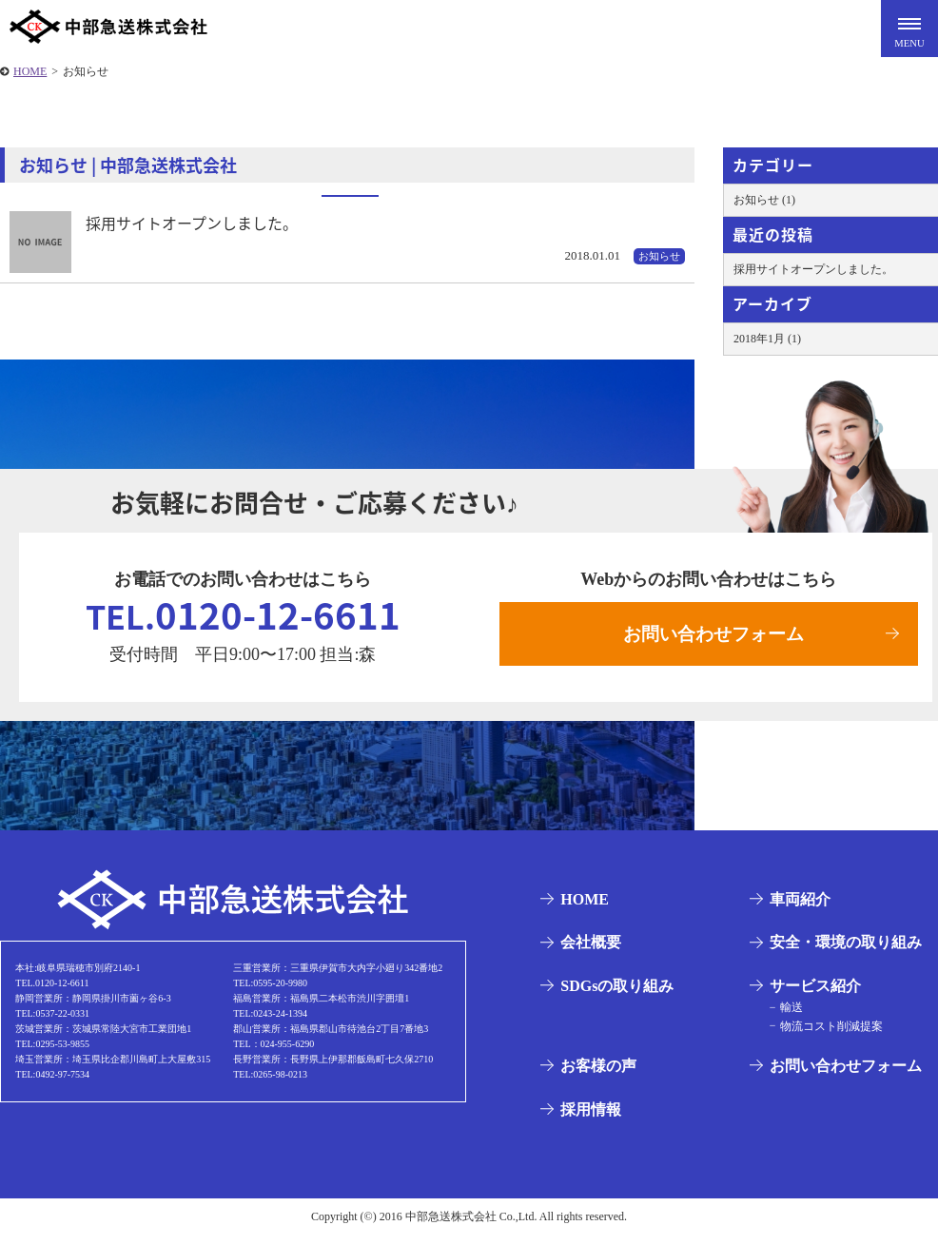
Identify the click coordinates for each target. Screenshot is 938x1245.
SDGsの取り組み (612, 996)
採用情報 (586, 1120)
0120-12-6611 (243, 620)
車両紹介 (795, 910)
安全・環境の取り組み (841, 952)
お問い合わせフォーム (713, 638)
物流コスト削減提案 (823, 1035)
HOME (580, 910)
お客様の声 (594, 1076)
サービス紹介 (810, 996)
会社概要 (586, 952)
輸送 (783, 1017)
